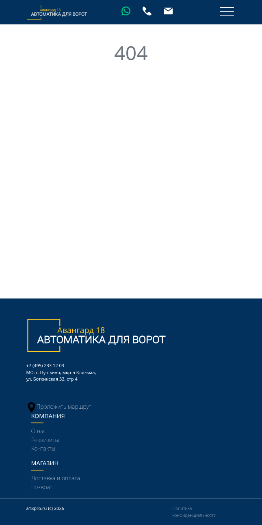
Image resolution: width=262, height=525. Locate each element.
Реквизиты (45, 440)
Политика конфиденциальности (195, 511)
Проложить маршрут (59, 406)
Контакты (43, 448)
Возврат (41, 487)
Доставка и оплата (55, 478)
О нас (38, 431)
